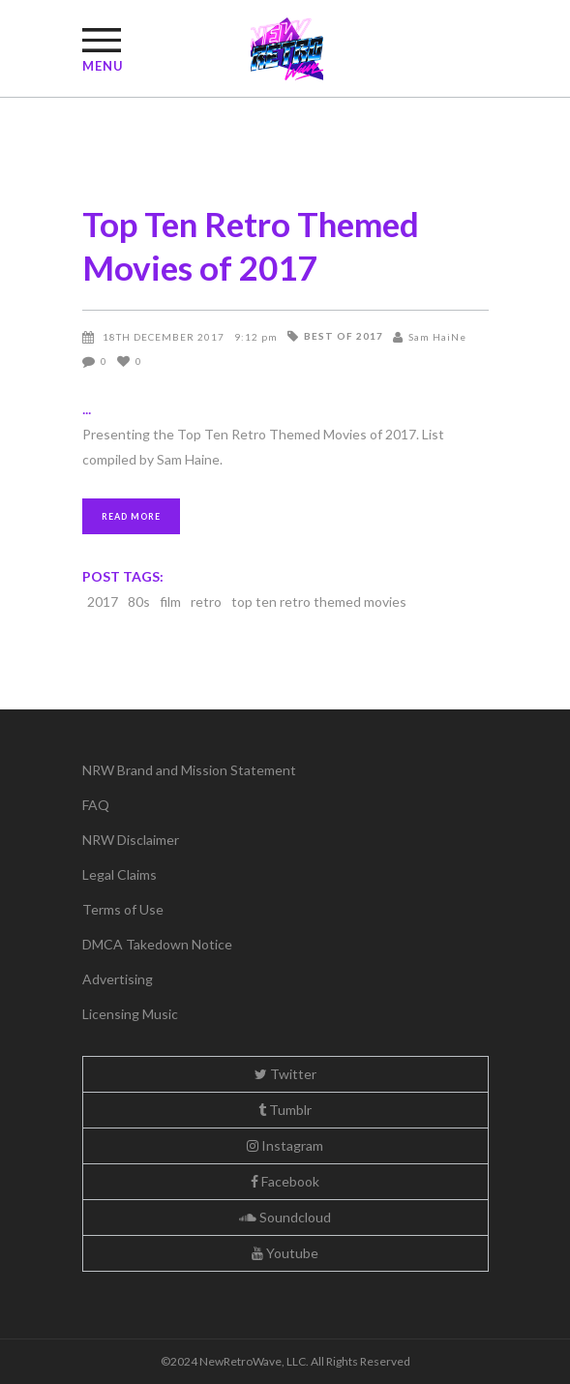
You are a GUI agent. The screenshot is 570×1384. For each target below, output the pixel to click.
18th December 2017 (164, 337)
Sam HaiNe (437, 337)
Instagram (285, 1145)
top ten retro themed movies (318, 601)
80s (139, 601)
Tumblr (285, 1109)
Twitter (285, 1074)
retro (206, 601)
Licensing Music (130, 1014)
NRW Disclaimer (130, 839)
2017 (102, 601)
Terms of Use (123, 909)
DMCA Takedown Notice (157, 944)
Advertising (117, 979)
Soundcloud (285, 1217)
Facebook (285, 1181)
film (170, 601)
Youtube (285, 1253)
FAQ (95, 805)
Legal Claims (119, 874)
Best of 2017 (343, 336)
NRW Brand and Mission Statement (189, 770)
